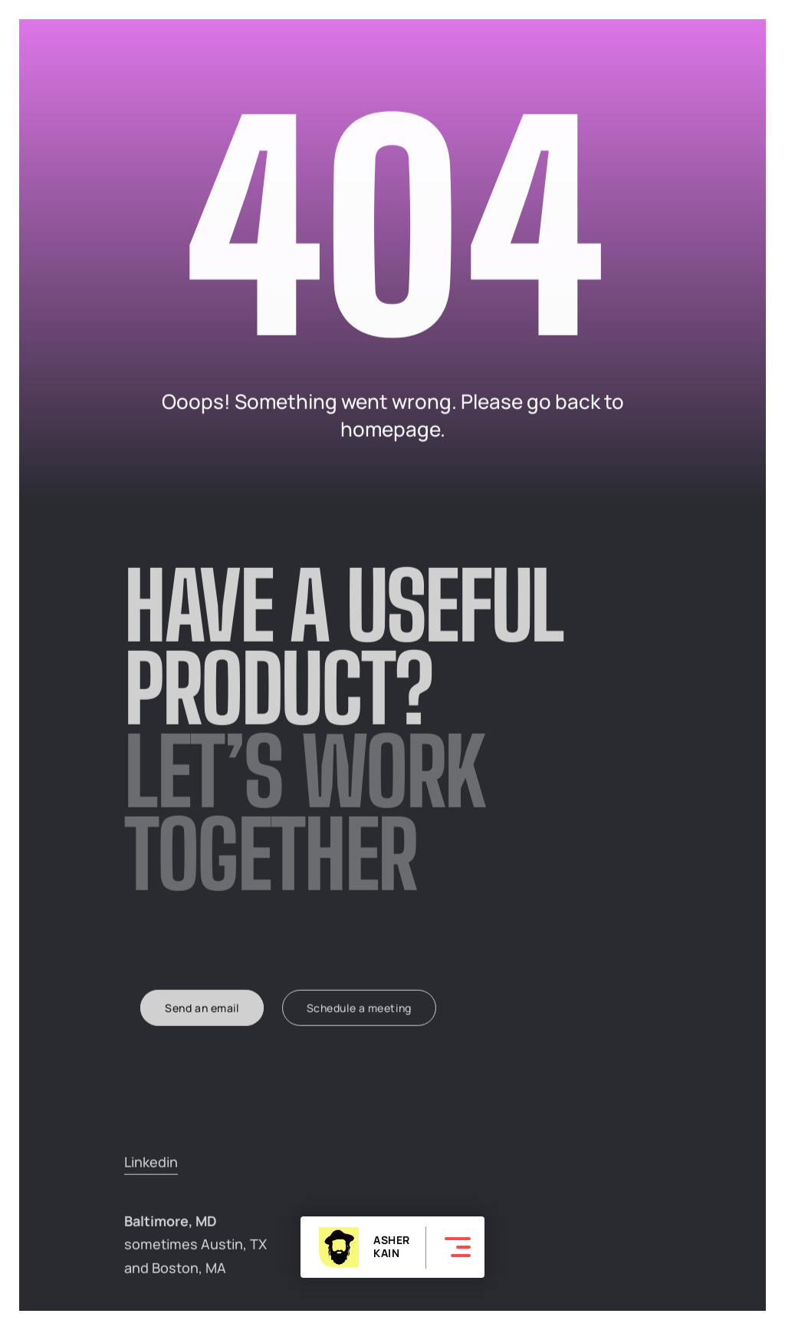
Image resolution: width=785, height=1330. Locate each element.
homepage (390, 430)
